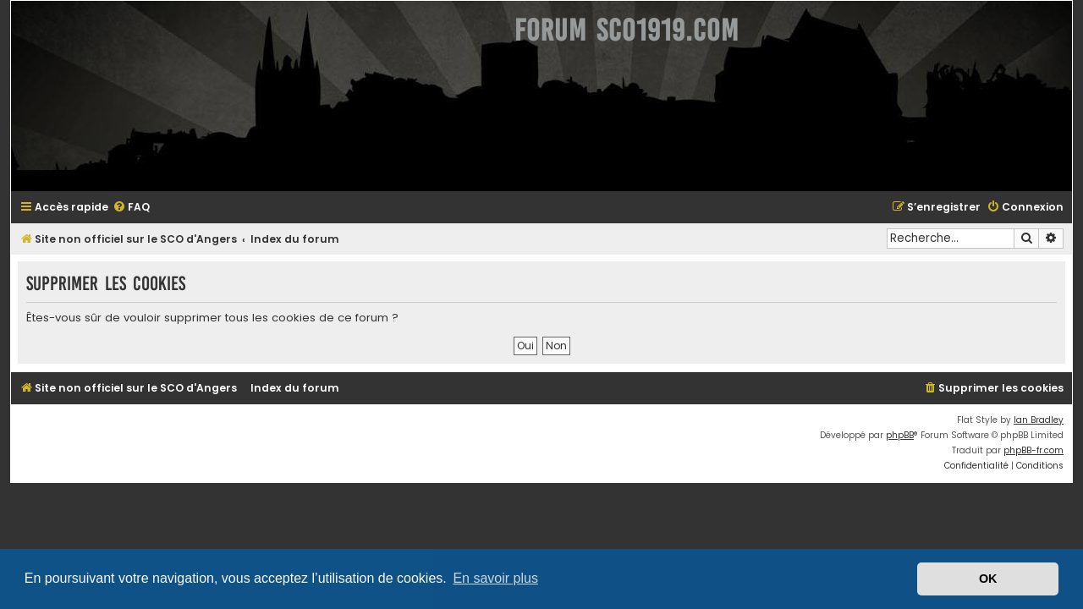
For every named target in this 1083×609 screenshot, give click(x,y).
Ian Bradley (1049, 420)
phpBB (910, 435)
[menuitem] (121, 207)
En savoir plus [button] (495, 578)
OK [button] (988, 578)
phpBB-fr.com (1044, 450)
